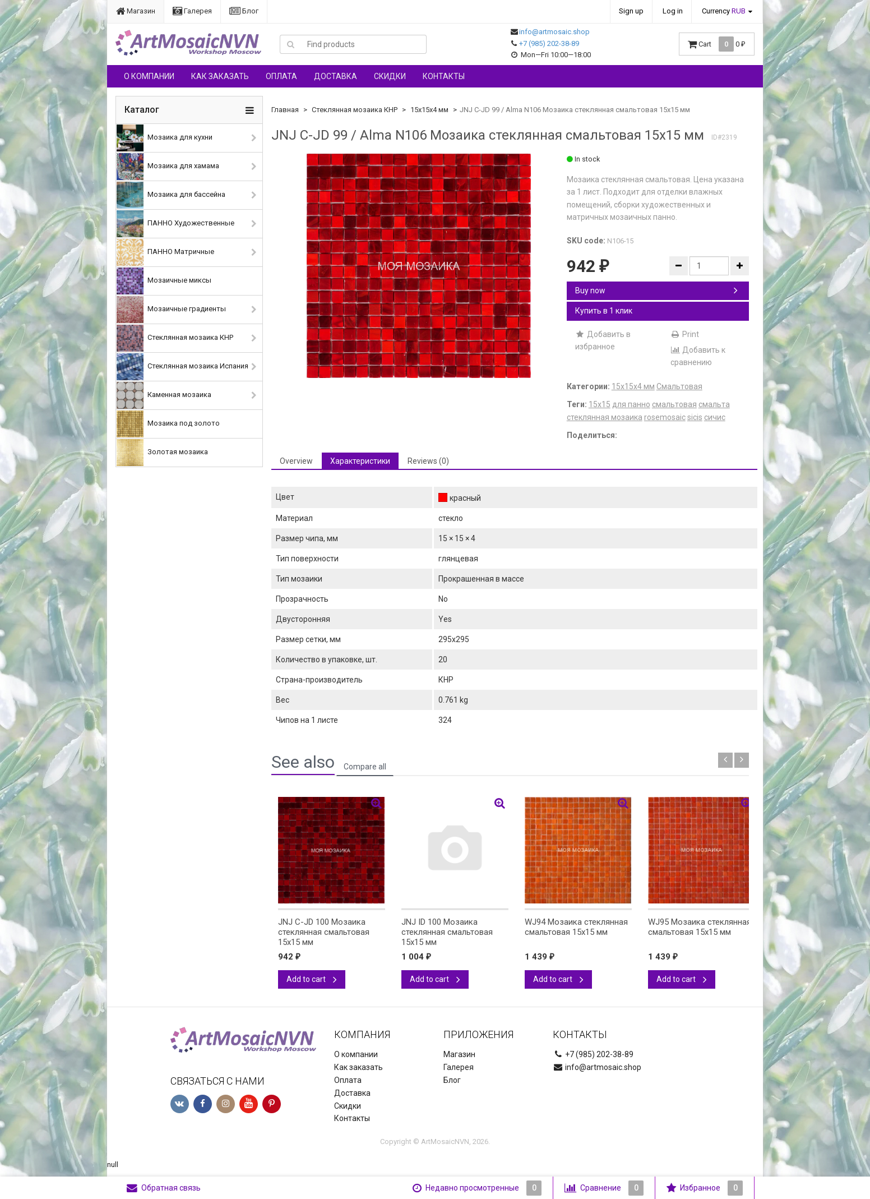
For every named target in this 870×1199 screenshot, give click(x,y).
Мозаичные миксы (164, 281)
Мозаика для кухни (164, 137)
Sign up (631, 11)
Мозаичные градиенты (171, 309)
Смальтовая (679, 386)
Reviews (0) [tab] (428, 460)
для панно (631, 404)
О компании (149, 76)
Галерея (192, 11)
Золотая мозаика (162, 452)
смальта (714, 404)
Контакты (444, 76)
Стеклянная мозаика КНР (175, 338)
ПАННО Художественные (175, 223)
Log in (673, 11)
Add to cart (311, 979)
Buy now (656, 290)
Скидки (390, 76)
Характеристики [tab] (360, 460)
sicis (694, 417)
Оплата (281, 76)
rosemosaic (665, 417)
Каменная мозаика (164, 395)
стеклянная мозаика (604, 417)
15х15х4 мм (429, 109)
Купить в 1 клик (603, 310)
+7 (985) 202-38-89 (549, 43)
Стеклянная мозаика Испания (182, 366)
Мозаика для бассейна (171, 195)
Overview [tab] (296, 460)
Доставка (335, 76)
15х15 (599, 404)
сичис (714, 417)
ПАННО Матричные (165, 252)
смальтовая (674, 404)
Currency (724, 11)
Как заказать (220, 76)
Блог (243, 11)
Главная (285, 109)
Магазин (135, 11)
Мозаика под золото (168, 424)
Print (684, 334)
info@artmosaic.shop (554, 31)
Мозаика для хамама (168, 166)
